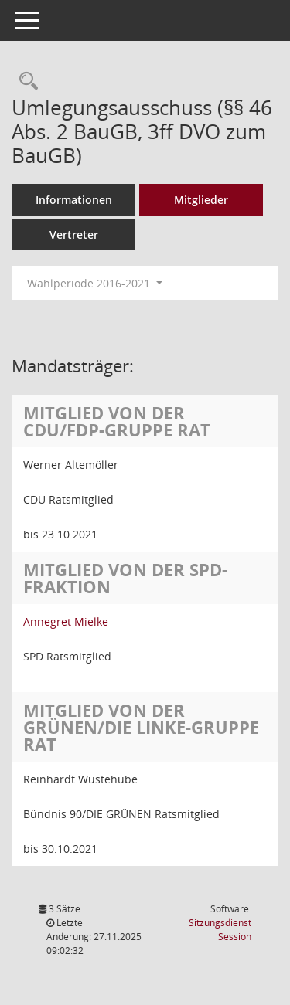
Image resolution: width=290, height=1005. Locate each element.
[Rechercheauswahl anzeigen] (25, 81)
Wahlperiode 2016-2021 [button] (94, 283)
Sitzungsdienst (220, 929)
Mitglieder (201, 199)
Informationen (74, 199)
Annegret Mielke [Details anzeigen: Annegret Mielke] (65, 621)
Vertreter (73, 234)
